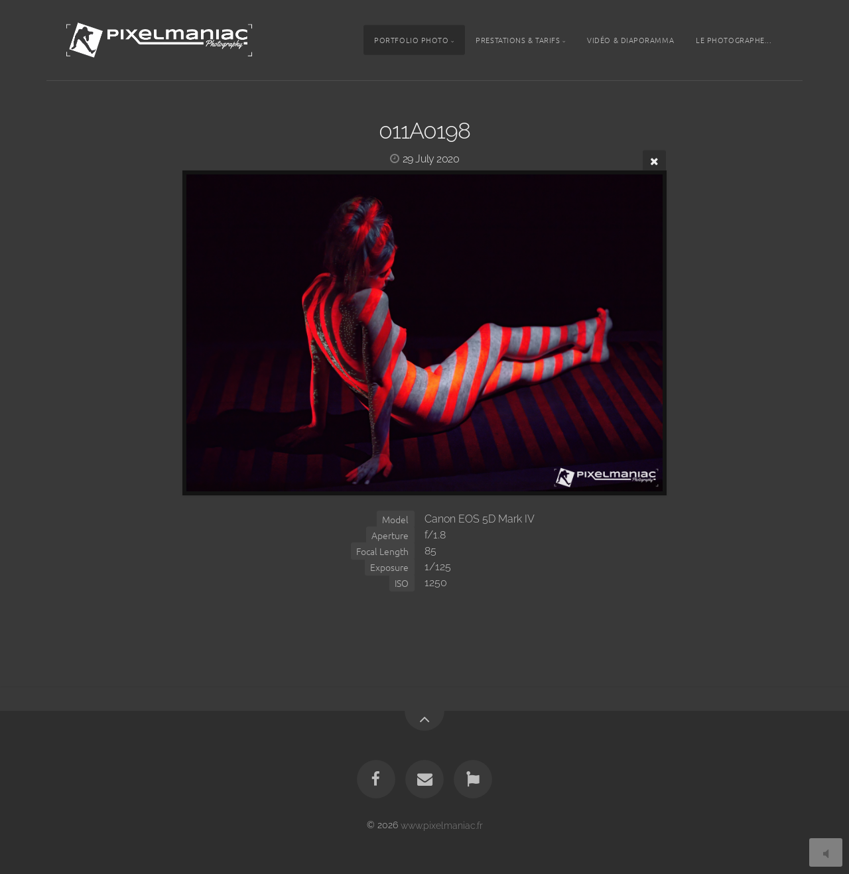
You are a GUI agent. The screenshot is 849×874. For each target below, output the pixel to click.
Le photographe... (733, 39)
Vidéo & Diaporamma (630, 39)
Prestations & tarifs (518, 39)
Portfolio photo (411, 39)
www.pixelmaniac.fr (442, 824)
